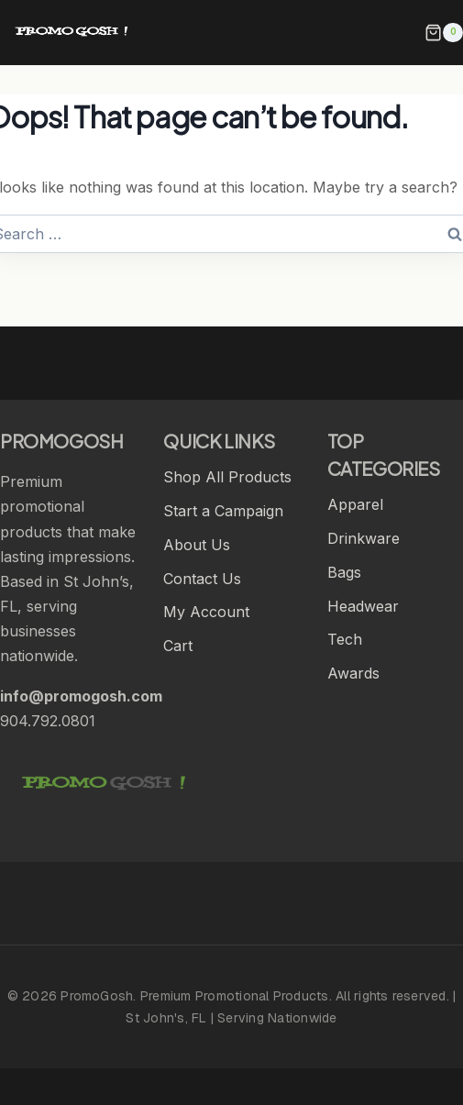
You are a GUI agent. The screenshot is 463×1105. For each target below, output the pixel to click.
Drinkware (363, 538)
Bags (344, 572)
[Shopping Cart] (443, 33)
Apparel (355, 504)
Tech (344, 639)
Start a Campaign (223, 511)
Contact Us (202, 578)
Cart (178, 645)
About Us (196, 545)
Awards (353, 673)
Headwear (363, 606)
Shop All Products (227, 477)
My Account (206, 611)
